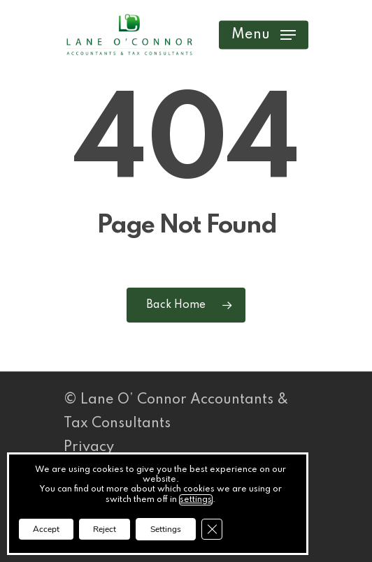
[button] (263, 35)
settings (196, 500)
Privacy (89, 447)
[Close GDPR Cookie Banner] (211, 529)
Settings (165, 529)
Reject (104, 529)
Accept (46, 529)
